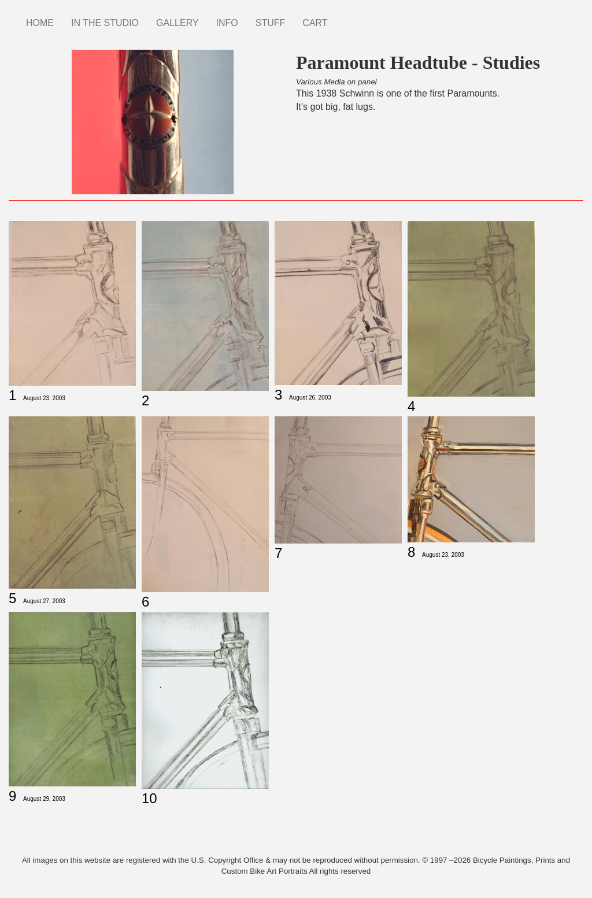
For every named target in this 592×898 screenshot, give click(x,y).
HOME (40, 23)
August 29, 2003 (44, 799)
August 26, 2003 (310, 397)
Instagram (345, 17)
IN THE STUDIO (105, 23)
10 (149, 798)
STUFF (271, 23)
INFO (227, 23)
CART (314, 23)
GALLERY (177, 23)
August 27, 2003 (44, 601)
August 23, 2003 (44, 398)
